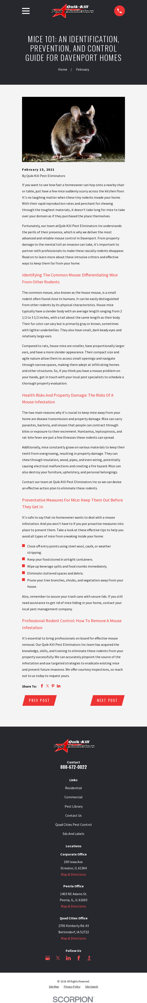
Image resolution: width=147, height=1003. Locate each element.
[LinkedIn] (68, 958)
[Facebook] (78, 958)
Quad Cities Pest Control (73, 824)
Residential (73, 788)
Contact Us (73, 815)
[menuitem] (54, 986)
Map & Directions (73, 874)
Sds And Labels (73, 834)
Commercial (73, 797)
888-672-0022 (73, 767)
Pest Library (74, 806)
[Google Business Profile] (47, 958)
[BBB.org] (89, 958)
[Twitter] (58, 958)
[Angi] (99, 958)
